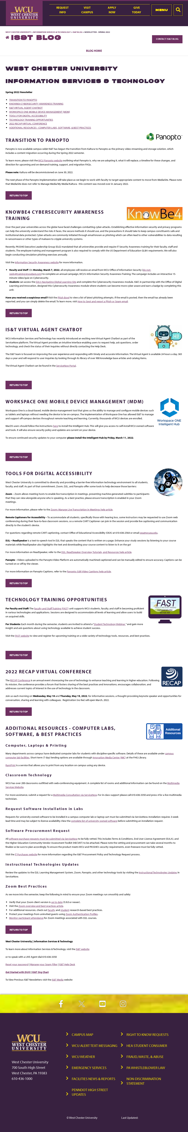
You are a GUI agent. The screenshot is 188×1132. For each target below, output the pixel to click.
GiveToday (136, 10)
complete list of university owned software (94, 821)
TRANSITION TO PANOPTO (23, 100)
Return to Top (19, 195)
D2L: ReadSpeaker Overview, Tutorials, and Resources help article (96, 552)
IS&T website (82, 949)
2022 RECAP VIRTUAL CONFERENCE (28, 123)
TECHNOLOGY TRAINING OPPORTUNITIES (31, 119)
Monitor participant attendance (26, 918)
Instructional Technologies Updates (158, 872)
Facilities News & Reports (93, 1078)
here (55, 426)
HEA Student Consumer (146, 1045)
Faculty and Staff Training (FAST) (51, 608)
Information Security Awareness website (37, 262)
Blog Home (94, 51)
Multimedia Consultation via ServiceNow (75, 795)
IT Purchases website (26, 854)
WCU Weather (83, 1056)
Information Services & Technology (52, 32)
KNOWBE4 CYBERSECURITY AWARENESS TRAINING (36, 103)
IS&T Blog (78, 32)
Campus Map (82, 1034)
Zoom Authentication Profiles (82, 914)
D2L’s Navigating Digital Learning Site (56, 282)
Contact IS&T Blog (167, 38)
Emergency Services (89, 1067)
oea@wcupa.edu (149, 532)
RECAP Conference (20, 680)
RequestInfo (62, 10)
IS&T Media (58, 979)
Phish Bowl (63, 297)
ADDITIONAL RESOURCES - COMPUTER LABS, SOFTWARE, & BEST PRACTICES (50, 127)
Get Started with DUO (18, 972)
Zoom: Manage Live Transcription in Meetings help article (82, 509)
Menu (162, 10)
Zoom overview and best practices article (41, 906)
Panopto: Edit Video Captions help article (89, 571)
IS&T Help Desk (67, 964)
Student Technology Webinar (110, 624)
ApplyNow (112, 10)
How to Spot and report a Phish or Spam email (102, 301)
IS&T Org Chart (40, 972)
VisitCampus (87, 10)
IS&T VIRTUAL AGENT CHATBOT (26, 107)
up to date (57, 902)
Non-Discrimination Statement (143, 1081)
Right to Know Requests (147, 1034)
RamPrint (11, 765)
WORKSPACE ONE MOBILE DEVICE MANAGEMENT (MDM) (39, 111)
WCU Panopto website (50, 160)
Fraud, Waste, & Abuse (145, 1056)
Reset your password (17, 964)
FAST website (22, 635)
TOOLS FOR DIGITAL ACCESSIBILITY (28, 115)
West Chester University (18, 32)
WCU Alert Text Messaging (94, 1045)
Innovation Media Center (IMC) (109, 757)
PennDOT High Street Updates (90, 1092)
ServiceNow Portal (66, 365)
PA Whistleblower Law (145, 1067)
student (65, 910)
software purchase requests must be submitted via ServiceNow (43, 838)
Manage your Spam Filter (43, 964)
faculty (51, 910)
